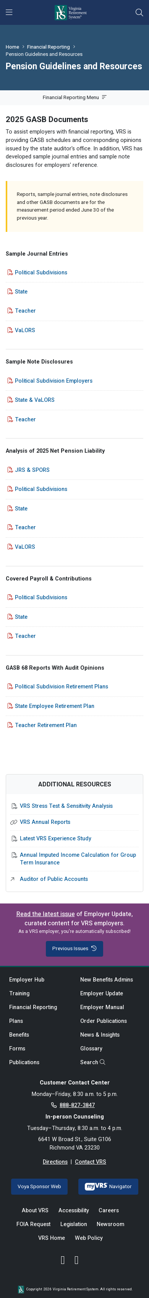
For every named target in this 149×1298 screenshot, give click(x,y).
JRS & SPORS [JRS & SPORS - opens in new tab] (32, 470)
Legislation (73, 1224)
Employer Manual (102, 1007)
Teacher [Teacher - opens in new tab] (25, 311)
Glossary (91, 1049)
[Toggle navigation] (9, 12)
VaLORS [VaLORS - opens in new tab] (25, 330)
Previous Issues (74, 948)
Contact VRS (90, 1162)
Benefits (19, 1035)
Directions (55, 1162)
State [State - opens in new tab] (21, 292)
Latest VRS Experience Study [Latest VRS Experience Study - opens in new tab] (55, 839)
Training (19, 994)
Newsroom (110, 1224)
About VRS (35, 1211)
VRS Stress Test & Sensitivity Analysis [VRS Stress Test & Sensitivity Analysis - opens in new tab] (66, 806)
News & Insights (100, 1035)
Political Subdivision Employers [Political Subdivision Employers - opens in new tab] (53, 381)
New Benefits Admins (106, 980)
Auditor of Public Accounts (54, 879)
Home (12, 47)
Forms (17, 1049)
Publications (24, 1062)
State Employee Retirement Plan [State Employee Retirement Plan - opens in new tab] (54, 706)
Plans (16, 1021)
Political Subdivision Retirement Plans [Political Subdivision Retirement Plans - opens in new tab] (61, 687)
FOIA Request (33, 1224)
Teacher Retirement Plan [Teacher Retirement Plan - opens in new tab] (46, 725)
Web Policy (89, 1238)
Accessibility (73, 1211)
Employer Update (101, 994)
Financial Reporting (48, 47)
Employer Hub (26, 980)
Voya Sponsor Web (39, 1186)
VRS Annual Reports (45, 822)
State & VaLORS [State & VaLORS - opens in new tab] (35, 400)
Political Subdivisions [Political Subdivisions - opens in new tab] (41, 273)
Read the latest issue (45, 914)
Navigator (108, 1186)
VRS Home (51, 1238)
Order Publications (103, 1021)
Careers (109, 1211)
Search (92, 1062)
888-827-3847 (77, 1105)
